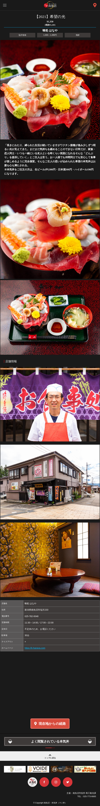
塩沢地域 (22, 35)
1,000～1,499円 (50, 35)
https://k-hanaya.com (35, 648)
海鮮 (78, 35)
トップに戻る (50, 756)
